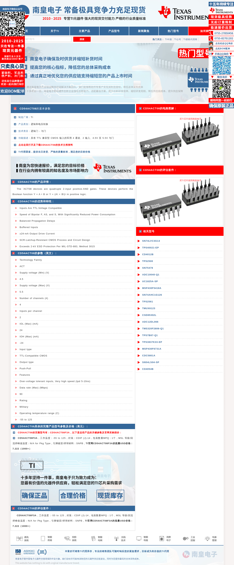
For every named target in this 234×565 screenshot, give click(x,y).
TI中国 (168, 39)
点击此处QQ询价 (224, 43)
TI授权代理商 (190, 39)
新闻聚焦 (143, 30)
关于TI (55, 30)
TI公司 (177, 39)
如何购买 (206, 30)
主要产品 (84, 30)
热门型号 (173, 30)
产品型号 (114, 30)
